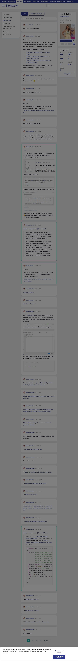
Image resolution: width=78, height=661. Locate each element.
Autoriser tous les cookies (59, 658)
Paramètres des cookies (59, 653)
